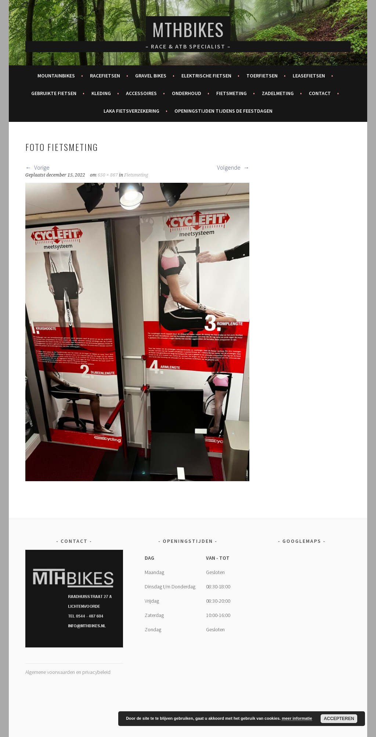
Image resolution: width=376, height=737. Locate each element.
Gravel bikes (150, 75)
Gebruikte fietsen (53, 93)
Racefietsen (105, 75)
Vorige (37, 167)
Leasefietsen (309, 75)
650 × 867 (108, 175)
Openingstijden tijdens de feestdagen (223, 111)
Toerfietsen (262, 75)
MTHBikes (188, 29)
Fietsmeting (231, 93)
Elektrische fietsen (206, 75)
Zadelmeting (278, 93)
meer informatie (297, 718)
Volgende (233, 167)
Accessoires (141, 93)
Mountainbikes (56, 75)
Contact (320, 93)
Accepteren (339, 718)
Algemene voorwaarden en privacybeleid (68, 672)
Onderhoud (186, 93)
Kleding (101, 93)
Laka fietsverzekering (131, 111)
